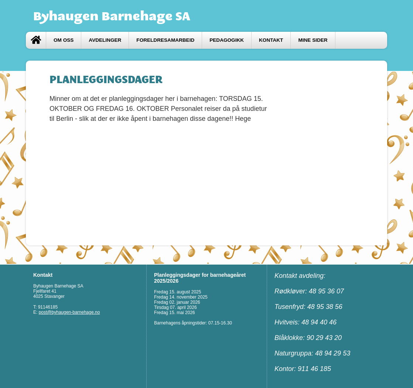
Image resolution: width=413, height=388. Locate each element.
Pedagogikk (226, 40)
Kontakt (271, 40)
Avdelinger (105, 40)
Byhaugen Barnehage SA (111, 15)
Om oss (64, 40)
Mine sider (312, 40)
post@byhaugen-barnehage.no (69, 312)
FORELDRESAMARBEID (165, 40)
